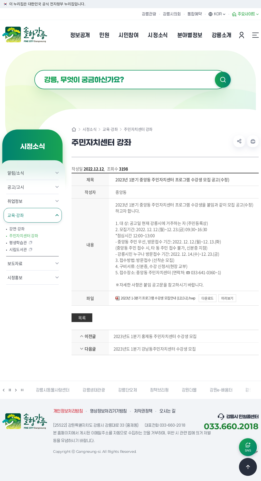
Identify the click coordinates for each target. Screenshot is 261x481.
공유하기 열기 (239, 141)
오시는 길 (167, 411)
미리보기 (227, 298)
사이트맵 (255, 35)
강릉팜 (251, 390)
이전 (3, 390)
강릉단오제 (127, 390)
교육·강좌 (15, 215)
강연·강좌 (16, 228)
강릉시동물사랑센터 (52, 390)
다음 (16, 390)
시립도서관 (18, 249)
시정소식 (89, 129)
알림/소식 (15, 173)
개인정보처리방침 (68, 411)
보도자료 (15, 263)
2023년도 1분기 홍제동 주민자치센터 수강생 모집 (155, 336)
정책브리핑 (159, 390)
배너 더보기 (22, 390)
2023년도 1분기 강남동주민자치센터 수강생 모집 (155, 349)
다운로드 (207, 298)
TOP (248, 467)
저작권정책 (143, 411)
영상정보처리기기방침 (108, 411)
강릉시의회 (172, 14)
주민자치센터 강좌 (23, 235)
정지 (10, 390)
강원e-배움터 (221, 390)
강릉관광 (149, 14)
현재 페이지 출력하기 (253, 141)
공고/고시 (15, 187)
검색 (223, 80)
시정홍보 (15, 277)
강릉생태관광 (94, 390)
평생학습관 (18, 242)
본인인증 (242, 35)
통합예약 (194, 14)
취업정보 (15, 201)
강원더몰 (189, 390)
